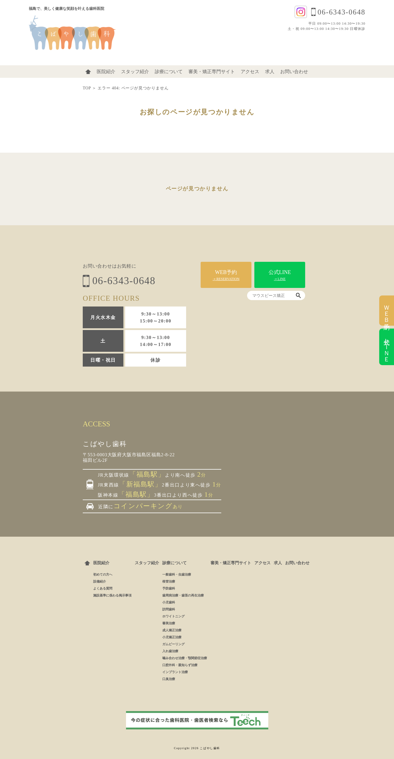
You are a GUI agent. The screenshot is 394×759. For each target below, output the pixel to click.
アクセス (250, 71)
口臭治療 (168, 679)
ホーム (88, 71)
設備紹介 (99, 581)
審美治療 (168, 623)
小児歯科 (168, 602)
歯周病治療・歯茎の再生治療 (183, 595)
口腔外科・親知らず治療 (179, 665)
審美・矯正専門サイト (211, 71)
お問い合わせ (294, 71)
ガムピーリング (173, 644)
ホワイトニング (173, 616)
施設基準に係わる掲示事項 (112, 595)
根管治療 (168, 581)
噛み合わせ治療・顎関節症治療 (184, 658)
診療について (169, 71)
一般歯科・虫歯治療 (176, 574)
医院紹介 (106, 71)
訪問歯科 (168, 609)
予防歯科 (168, 588)
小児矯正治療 (171, 637)
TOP (87, 88)
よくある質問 (102, 588)
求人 (269, 71)
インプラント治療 (175, 672)
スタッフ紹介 (135, 71)
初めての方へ (102, 574)
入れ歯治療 (170, 651)
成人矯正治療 (171, 630)
